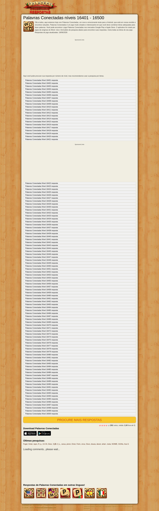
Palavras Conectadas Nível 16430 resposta (41, 207)
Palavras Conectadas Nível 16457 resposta (41, 287)
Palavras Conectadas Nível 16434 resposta (41, 219)
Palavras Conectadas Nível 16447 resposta (41, 257)
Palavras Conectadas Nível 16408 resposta (41, 101)
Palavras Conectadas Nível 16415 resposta (41, 122)
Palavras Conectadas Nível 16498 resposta (41, 408)
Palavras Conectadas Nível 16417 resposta (41, 127)
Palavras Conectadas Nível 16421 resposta (41, 139)
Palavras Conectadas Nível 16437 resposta (41, 227)
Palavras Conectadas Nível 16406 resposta (41, 95)
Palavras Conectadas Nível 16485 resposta (41, 369)
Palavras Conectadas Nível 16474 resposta (41, 337)
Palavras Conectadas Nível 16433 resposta (41, 216)
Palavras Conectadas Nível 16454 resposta (41, 278)
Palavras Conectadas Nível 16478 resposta (41, 349)
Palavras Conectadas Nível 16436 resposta (41, 225)
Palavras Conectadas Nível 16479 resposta (41, 352)
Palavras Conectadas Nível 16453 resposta (41, 275)
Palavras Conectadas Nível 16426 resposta (41, 195)
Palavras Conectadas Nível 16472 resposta (41, 331)
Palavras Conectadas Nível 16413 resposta (41, 116)
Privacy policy (50, 505)
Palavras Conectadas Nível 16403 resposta (41, 86)
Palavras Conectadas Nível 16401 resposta (41, 80)
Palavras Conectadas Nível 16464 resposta (41, 307)
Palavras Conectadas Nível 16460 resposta (41, 295)
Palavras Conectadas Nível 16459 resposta (41, 292)
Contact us (27, 505)
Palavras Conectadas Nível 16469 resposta (41, 322)
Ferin (78, 444)
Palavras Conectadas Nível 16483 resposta (41, 363)
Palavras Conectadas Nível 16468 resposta (41, 319)
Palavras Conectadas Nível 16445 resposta (41, 251)
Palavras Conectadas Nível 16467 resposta (41, 316)
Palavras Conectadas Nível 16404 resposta (41, 89)
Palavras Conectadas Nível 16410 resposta (41, 107)
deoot (99, 444)
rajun (35, 444)
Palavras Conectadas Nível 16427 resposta (41, 198)
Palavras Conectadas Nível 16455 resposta (41, 281)
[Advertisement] (79, 56)
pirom (69, 444)
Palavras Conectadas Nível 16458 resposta (41, 290)
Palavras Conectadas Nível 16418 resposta (41, 130)
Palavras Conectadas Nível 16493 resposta (41, 393)
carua (63, 444)
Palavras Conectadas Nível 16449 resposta (41, 263)
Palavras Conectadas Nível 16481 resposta (41, 358)
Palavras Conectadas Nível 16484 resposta (41, 366)
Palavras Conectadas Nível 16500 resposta (41, 414)
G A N (45, 444)
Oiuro (88, 444)
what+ (104, 444)
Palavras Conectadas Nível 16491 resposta (41, 387)
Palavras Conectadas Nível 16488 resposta (41, 378)
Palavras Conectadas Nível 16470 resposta (41, 325)
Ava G (126, 444)
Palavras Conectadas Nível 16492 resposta (41, 390)
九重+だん (56, 444)
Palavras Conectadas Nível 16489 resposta (41, 381)
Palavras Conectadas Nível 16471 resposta (41, 328)
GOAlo (120, 444)
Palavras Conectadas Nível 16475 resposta (41, 340)
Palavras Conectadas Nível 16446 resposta (41, 254)
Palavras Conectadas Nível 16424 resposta (41, 189)
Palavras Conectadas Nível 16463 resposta (41, 304)
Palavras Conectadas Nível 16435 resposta (41, 222)
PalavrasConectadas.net (45, 508)
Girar (50, 444)
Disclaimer (37, 505)
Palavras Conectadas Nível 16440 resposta (41, 236)
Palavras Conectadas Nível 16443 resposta (41, 245)
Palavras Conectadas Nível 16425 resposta (41, 192)
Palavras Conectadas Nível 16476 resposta (41, 343)
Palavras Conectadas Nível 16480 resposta (41, 355)
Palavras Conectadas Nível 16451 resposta (41, 269)
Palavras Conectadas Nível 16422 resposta (41, 183)
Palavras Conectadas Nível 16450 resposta (41, 266)
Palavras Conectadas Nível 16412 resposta (41, 113)
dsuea (93, 444)
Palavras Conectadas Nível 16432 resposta (41, 213)
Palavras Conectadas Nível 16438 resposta (41, 230)
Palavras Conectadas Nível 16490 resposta (41, 384)
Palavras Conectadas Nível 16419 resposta (41, 133)
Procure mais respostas (79, 420)
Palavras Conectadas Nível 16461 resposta (41, 298)
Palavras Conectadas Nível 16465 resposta (41, 310)
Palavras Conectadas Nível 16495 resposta (41, 399)
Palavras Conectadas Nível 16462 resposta (41, 301)
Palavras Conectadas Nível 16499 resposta (41, 411)
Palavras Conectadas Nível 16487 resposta (41, 375)
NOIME (114, 444)
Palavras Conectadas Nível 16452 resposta (41, 272)
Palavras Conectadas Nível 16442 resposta (41, 242)
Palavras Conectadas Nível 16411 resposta (41, 110)
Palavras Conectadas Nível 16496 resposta (41, 402)
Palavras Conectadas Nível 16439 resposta (41, 233)
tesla (109, 444)
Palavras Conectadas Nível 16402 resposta (41, 83)
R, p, (40, 444)
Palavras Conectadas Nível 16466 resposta (41, 313)
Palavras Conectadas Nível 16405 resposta (41, 92)
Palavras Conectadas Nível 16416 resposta (41, 124)
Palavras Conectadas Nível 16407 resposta (41, 98)
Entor (74, 444)
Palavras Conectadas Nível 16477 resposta (41, 346)
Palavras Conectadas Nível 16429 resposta (41, 204)
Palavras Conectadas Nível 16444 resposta (41, 248)
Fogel (25, 444)
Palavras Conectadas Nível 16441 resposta (41, 239)
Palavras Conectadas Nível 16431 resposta (41, 210)
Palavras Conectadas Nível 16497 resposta (41, 405)
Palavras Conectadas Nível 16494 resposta (41, 396)
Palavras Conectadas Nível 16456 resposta (41, 284)
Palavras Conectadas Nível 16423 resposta (41, 186)
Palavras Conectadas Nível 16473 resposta (41, 334)
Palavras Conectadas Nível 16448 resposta (41, 260)
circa (83, 444)
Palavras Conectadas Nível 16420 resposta (41, 136)
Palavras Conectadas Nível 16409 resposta (41, 104)
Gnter (30, 444)
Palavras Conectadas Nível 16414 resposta (41, 119)
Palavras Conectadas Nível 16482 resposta (41, 360)
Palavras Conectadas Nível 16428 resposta (41, 201)
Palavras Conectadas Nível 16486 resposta (41, 372)
